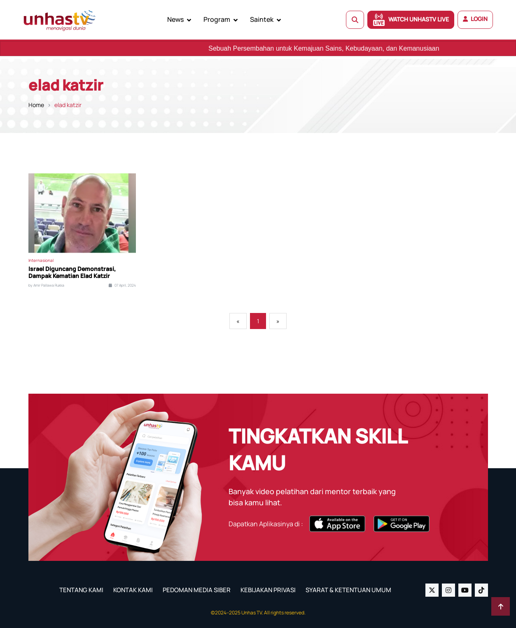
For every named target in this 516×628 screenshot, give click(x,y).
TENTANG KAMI (81, 590)
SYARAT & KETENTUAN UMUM (348, 590)
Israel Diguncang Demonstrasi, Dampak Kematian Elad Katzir (72, 273)
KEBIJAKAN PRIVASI (268, 590)
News (175, 19)
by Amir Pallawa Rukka (46, 285)
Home (36, 105)
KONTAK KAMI (133, 590)
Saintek (261, 19)
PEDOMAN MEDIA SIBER (197, 590)
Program (216, 19)
